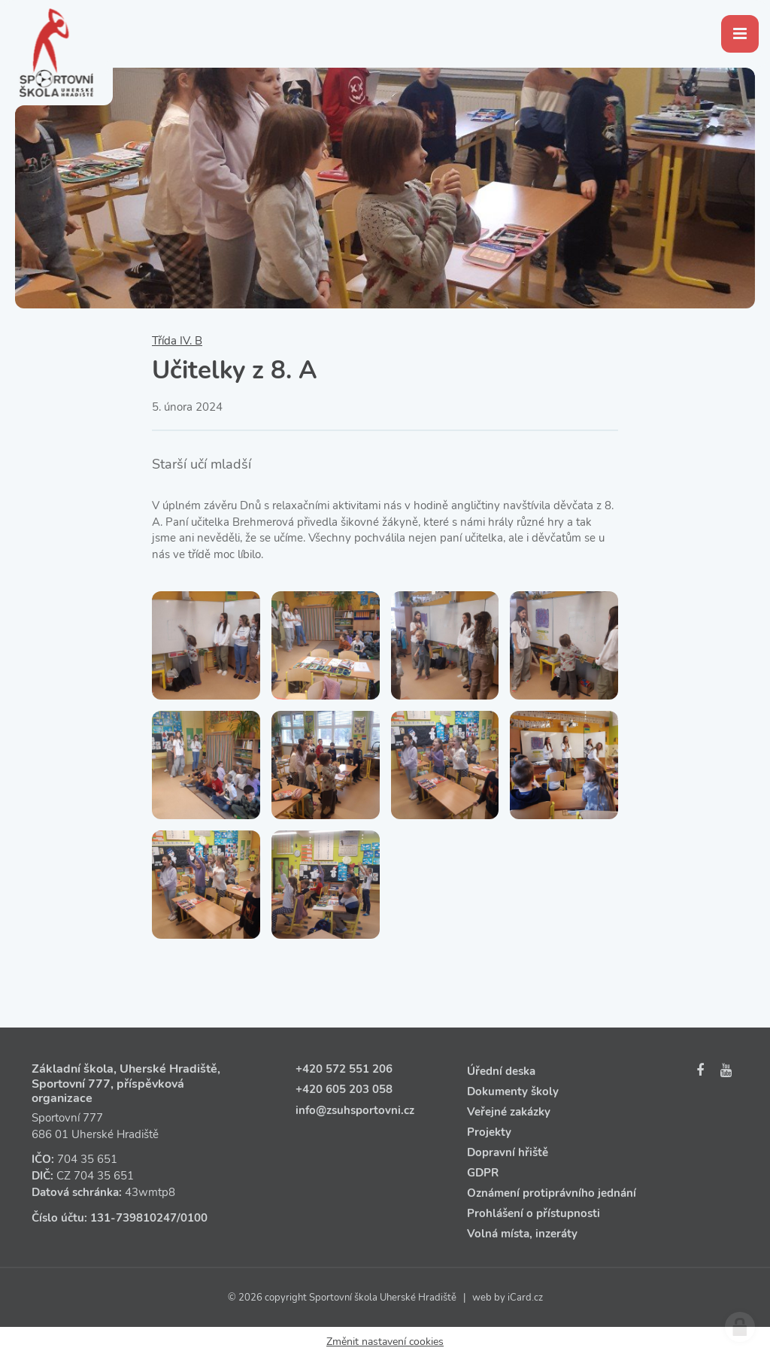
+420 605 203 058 (344, 1089)
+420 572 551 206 (344, 1068)
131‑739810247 (133, 1217)
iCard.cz (525, 1297)
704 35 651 (87, 1159)
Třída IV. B (177, 340)
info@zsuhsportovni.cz (355, 1110)
